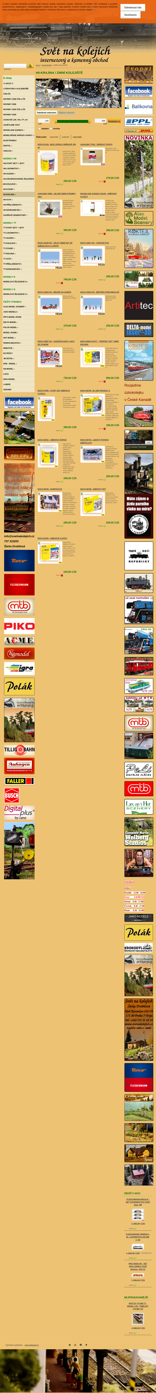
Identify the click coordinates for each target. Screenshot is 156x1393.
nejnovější (77, 137)
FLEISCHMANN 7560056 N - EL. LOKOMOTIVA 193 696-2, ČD (138, 1237)
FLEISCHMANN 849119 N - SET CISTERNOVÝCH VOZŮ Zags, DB (138, 1202)
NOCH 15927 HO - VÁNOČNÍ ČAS (94, 243)
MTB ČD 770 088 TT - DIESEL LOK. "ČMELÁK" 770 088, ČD (138, 1306)
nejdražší (65, 137)
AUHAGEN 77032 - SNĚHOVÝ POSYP (96, 144)
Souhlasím (130, 15)
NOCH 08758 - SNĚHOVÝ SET (93, 489)
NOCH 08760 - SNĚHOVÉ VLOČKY (52, 538)
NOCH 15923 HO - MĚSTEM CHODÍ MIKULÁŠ (99, 292)
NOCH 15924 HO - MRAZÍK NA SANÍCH (54, 292)
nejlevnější (54, 137)
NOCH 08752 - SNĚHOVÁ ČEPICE (52, 440)
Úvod (38, 65)
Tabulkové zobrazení (46, 112)
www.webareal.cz (32, 1345)
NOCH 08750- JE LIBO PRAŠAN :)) (95, 391)
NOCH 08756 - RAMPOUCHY (50, 489)
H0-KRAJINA (46, 65)
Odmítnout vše (132, 7)
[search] (30, 66)
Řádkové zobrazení (66, 113)
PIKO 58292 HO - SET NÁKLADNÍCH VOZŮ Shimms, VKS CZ (138, 1266)
